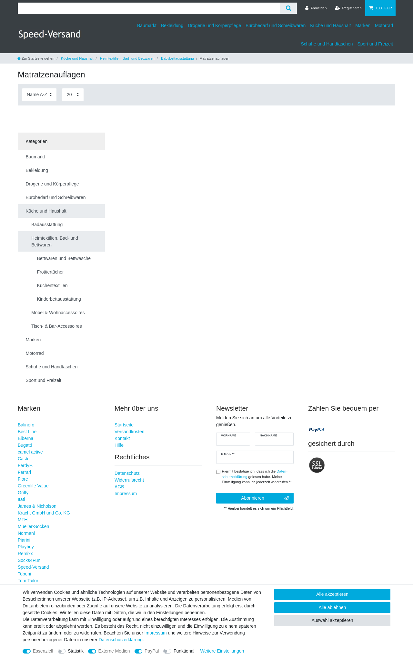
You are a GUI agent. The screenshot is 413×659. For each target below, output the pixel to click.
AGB (119, 486)
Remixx (25, 553)
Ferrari (24, 472)
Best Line (27, 431)
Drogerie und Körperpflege (214, 25)
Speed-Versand (33, 567)
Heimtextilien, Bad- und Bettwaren (127, 58)
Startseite (124, 424)
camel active (30, 451)
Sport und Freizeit (375, 43)
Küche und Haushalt (330, 25)
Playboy (26, 546)
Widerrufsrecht (129, 480)
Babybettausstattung (177, 58)
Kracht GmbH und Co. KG (44, 512)
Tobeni (24, 573)
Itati (21, 499)
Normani (26, 533)
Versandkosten (130, 431)
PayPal (152, 651)
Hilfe (119, 445)
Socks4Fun (29, 560)
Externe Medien (114, 651)
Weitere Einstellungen (222, 651)
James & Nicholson (37, 506)
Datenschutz (127, 473)
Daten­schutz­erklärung (121, 639)
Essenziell (43, 651)
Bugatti (25, 445)
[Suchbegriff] (149, 8)
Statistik (76, 651)
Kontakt (122, 438)
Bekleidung (172, 25)
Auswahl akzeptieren (332, 620)
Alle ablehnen (332, 607)
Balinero (26, 424)
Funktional (184, 651)
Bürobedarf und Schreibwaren (276, 25)
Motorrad (384, 25)
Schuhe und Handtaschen (327, 43)
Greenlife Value (33, 485)
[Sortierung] (39, 94)
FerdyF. (25, 465)
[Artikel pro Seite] (73, 94)
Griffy (23, 492)
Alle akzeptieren (332, 594)
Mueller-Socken (33, 526)
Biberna (25, 438)
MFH (22, 519)
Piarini (24, 540)
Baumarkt (146, 25)
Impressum (126, 493)
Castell (25, 458)
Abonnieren (265, 498)
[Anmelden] (316, 8)
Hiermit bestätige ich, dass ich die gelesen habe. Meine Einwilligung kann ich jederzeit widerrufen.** (257, 476)
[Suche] (288, 8)
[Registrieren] (348, 8)
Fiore (23, 479)
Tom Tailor (28, 580)
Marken (362, 25)
